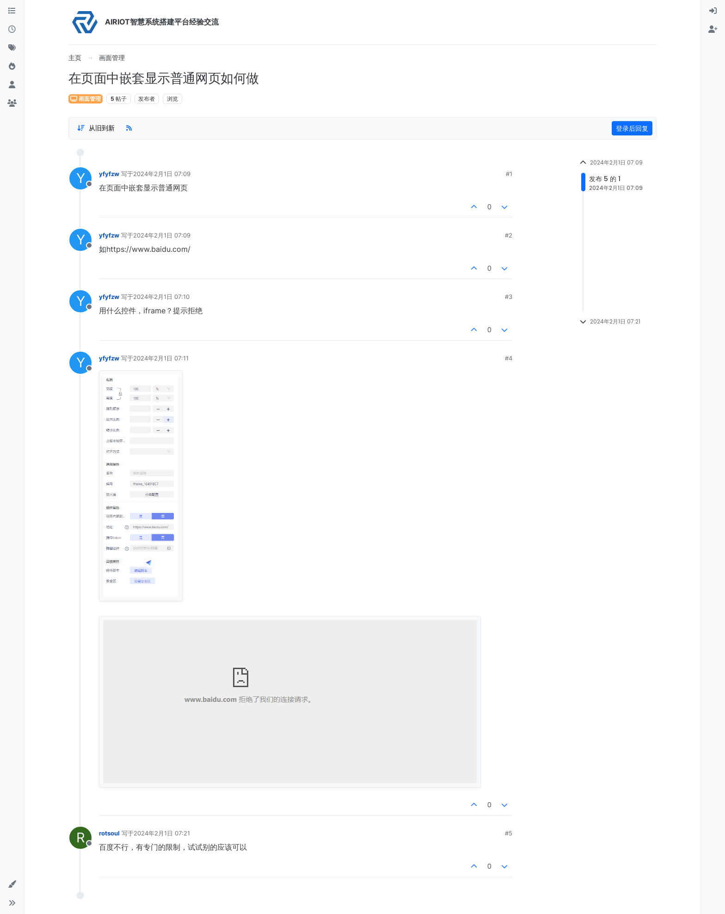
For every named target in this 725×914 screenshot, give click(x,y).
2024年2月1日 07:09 (161, 173)
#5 (508, 833)
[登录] (713, 11)
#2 (508, 235)
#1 (509, 173)
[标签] (12, 48)
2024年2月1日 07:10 (161, 296)
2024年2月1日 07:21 (162, 833)
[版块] (12, 11)
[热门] (12, 66)
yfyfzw (109, 173)
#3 (508, 296)
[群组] (12, 103)
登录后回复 (632, 128)
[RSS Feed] (129, 128)
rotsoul (109, 833)
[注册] (713, 29)
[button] (12, 884)
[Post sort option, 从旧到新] (96, 128)
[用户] (12, 85)
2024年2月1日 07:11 (161, 358)
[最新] (12, 29)
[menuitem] (713, 11)
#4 (508, 358)
